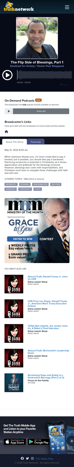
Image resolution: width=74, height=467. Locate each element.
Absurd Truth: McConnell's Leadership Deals (48, 352)
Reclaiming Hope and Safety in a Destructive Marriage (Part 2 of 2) (46, 376)
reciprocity (11, 184)
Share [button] (64, 84)
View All (41, 111)
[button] (7, 78)
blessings (25, 184)
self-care (56, 184)
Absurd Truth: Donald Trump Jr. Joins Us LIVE (48, 278)
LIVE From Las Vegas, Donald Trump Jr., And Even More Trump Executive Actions (47, 304)
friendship (10, 189)
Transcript (35, 142)
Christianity (25, 189)
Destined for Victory (22, 66)
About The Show (14, 142)
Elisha (37, 189)
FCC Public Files (44, 458)
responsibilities (40, 184)
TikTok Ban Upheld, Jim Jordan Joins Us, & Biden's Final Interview (48, 327)
